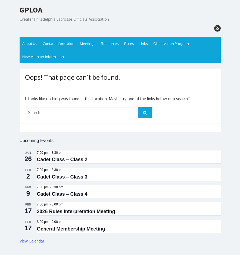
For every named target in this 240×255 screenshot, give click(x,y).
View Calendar (32, 241)
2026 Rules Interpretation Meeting (76, 211)
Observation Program (171, 43)
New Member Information (43, 56)
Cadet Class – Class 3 (62, 177)
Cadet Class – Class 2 (62, 159)
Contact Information (58, 43)
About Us (29, 43)
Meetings (87, 43)
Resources (110, 43)
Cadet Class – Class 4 (62, 194)
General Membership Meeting (71, 229)
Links (143, 43)
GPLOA (31, 10)
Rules (129, 43)
